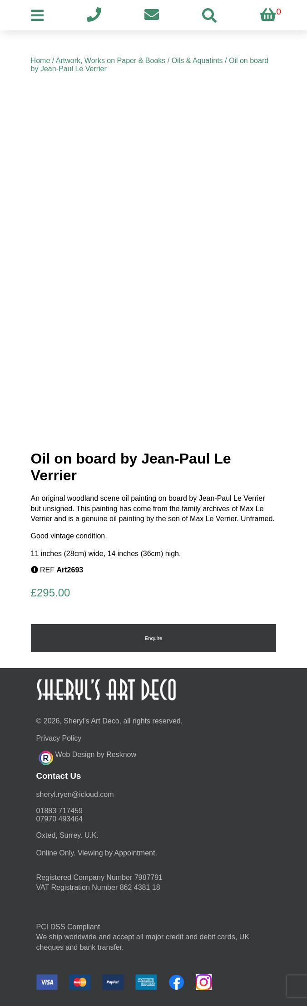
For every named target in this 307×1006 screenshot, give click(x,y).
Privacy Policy (59, 738)
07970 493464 (59, 819)
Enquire (154, 638)
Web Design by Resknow (87, 756)
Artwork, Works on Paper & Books (111, 60)
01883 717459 (59, 811)
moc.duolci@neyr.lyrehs (75, 794)
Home (40, 60)
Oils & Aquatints (197, 60)
